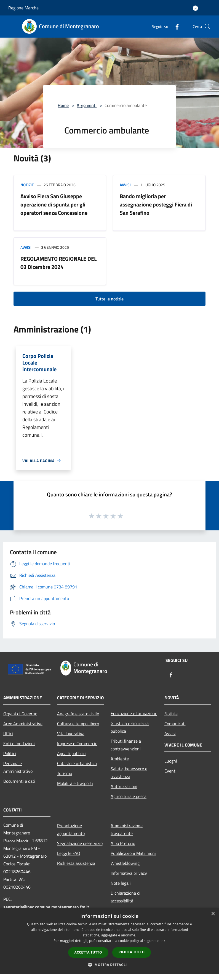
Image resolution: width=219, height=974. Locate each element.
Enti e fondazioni (19, 743)
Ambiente (120, 758)
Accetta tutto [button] (88, 952)
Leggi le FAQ (68, 853)
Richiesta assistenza (76, 863)
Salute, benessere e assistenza (129, 772)
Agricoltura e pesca (128, 796)
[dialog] (109, 941)
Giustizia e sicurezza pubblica (130, 727)
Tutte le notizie (109, 298)
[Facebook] (174, 26)
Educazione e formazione (134, 713)
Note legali (121, 883)
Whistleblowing (125, 863)
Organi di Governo (20, 713)
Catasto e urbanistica (77, 763)
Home (63, 105)
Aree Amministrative (22, 723)
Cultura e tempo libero (78, 723)
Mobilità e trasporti (75, 783)
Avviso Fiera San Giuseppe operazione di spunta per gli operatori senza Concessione (53, 204)
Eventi (170, 771)
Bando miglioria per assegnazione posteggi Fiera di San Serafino (156, 204)
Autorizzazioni (124, 786)
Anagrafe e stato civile (78, 713)
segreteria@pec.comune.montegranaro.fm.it (46, 907)
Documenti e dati (19, 781)
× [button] (213, 914)
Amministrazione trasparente (127, 829)
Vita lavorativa (70, 733)
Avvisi (125, 185)
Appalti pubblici (71, 753)
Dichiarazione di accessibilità (125, 897)
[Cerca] (207, 26)
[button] (109, 964)
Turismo (64, 773)
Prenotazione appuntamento (71, 829)
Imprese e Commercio (77, 743)
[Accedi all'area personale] (195, 8)
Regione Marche (23, 7)
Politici (9, 753)
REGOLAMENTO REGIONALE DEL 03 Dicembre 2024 (58, 262)
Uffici (8, 733)
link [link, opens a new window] (162, 940)
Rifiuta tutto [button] (132, 952)
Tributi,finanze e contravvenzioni (126, 745)
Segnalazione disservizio (80, 843)
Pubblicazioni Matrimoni (133, 853)
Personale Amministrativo (18, 767)
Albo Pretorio (123, 843)
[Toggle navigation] (11, 26)
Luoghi (170, 761)
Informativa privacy (129, 873)
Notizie (27, 185)
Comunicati (175, 723)
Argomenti (87, 105)
